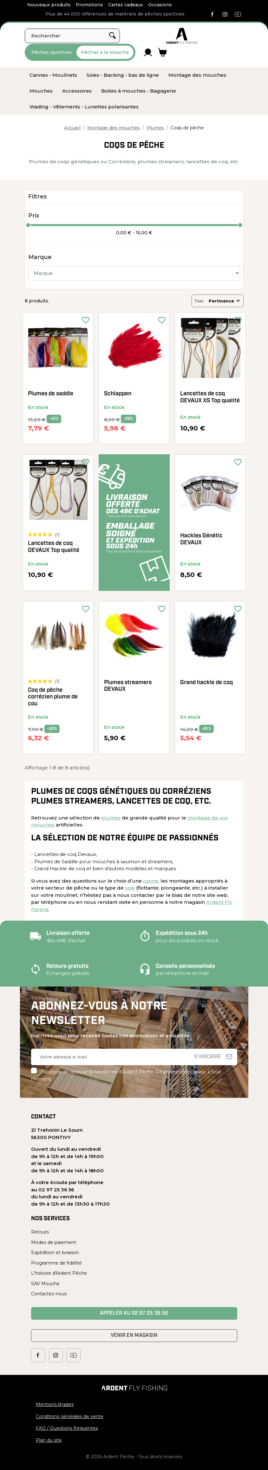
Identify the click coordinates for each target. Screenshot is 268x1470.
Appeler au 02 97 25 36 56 (134, 1313)
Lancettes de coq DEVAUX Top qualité (53, 547)
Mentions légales (55, 1404)
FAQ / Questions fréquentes (67, 1428)
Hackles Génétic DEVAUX (201, 539)
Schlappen (117, 394)
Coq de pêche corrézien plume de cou (53, 697)
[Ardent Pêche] (182, 36)
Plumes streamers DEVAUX (128, 686)
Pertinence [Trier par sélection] (225, 300)
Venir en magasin (134, 1335)
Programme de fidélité (56, 1263)
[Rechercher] (72, 36)
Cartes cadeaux (125, 5)
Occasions (160, 5)
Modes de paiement (53, 1242)
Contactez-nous (49, 1294)
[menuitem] (53, 75)
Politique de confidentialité (83, 1079)
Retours (40, 1232)
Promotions (89, 5)
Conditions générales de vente (69, 1416)
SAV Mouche (45, 1283)
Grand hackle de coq (206, 683)
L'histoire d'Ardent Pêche (59, 1273)
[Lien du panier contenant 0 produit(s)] (162, 52)
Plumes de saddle (50, 394)
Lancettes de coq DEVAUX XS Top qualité (210, 397)
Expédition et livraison (55, 1252)
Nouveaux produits (49, 5)
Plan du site (49, 1440)
